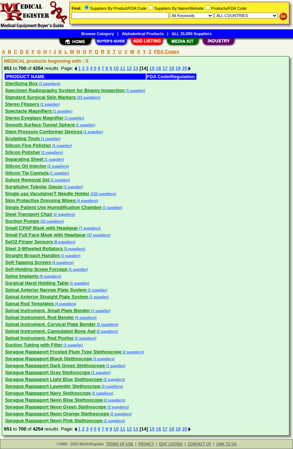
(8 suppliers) (64, 242)
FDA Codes (166, 51)
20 (184, 68)
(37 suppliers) (98, 235)
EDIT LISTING (171, 444)
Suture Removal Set (27, 179)
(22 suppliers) (51, 221)
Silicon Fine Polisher (28, 145)
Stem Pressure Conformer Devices (43, 131)
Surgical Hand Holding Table (37, 283)
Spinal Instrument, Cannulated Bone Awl (50, 331)
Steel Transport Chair (28, 214)
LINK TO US (226, 444)
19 (178, 68)
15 (151, 68)
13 (135, 68)
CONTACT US (199, 444)
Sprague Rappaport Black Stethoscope (48, 358)
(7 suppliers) (89, 228)
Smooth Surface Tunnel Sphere (40, 124)
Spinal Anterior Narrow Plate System (46, 290)
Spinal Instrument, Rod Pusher (39, 338)
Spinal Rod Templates (29, 303)
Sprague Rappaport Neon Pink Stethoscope (53, 420)
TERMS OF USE (119, 444)
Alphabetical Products (143, 34)
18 (171, 68)
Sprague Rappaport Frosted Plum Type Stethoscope (63, 351)
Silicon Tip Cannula (26, 173)
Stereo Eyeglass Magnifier (34, 118)
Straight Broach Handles (32, 255)
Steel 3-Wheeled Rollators (34, 248)
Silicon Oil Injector (25, 166)
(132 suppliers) (102, 194)
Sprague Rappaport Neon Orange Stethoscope (57, 413)
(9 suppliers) (49, 276)
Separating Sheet (24, 159)
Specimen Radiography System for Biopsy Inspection (65, 90)
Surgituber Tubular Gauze (34, 186)
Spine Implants (21, 276)
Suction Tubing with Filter (34, 345)
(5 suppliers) (85, 318)
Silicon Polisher (23, 152)
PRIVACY (146, 444)
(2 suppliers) (52, 153)
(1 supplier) (135, 91)
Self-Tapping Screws (28, 262)
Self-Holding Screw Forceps (36, 269)
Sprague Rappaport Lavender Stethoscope (53, 386)
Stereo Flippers (22, 104)
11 (122, 68)
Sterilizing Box (21, 83)
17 (164, 68)
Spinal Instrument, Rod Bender (39, 317)
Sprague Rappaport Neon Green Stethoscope (55, 407)
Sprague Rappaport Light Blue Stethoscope (53, 379)
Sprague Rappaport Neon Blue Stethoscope (54, 400)
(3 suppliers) (49, 84)
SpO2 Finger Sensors (29, 241)
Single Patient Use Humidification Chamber (53, 207)
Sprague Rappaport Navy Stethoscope (48, 393)
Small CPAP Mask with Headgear (41, 228)
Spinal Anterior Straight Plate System (46, 296)
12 (129, 68)
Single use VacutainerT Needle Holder (47, 193)
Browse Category (97, 34)
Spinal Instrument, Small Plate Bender (47, 310)
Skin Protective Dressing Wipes (40, 200)
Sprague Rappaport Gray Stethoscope (47, 372)
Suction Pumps (22, 221)
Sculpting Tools (22, 138)
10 (116, 68)
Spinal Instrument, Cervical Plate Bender (50, 324)
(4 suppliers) (87, 201)
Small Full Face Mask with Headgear (45, 235)
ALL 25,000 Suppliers (191, 34)
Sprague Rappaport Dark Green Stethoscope (55, 365)
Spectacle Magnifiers (28, 111)
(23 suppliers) (88, 98)
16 (158, 68)
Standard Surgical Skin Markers (40, 97)
